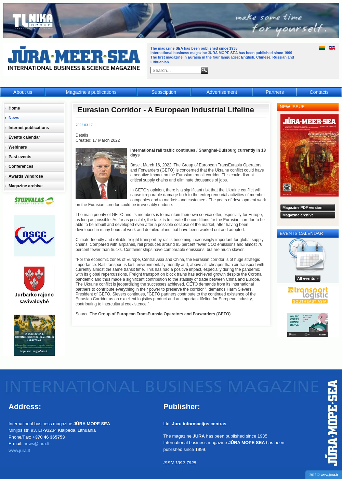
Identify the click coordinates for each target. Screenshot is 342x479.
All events (306, 278)
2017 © (324, 475)
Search (204, 70)
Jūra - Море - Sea (74, 60)
